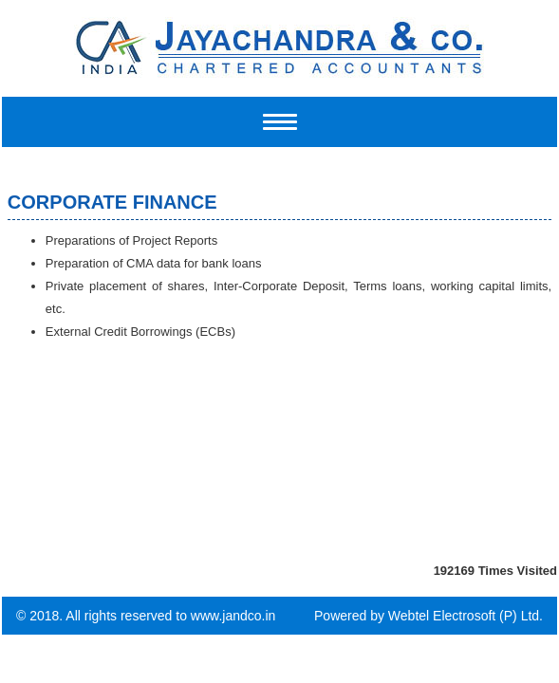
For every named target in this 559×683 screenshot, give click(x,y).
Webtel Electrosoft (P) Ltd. (465, 615)
